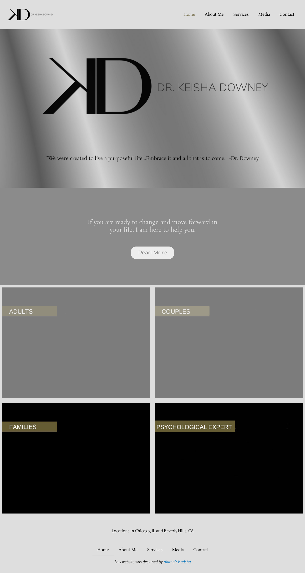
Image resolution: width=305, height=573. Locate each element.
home (189, 14)
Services (241, 14)
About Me (214, 14)
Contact (287, 14)
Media (264, 14)
